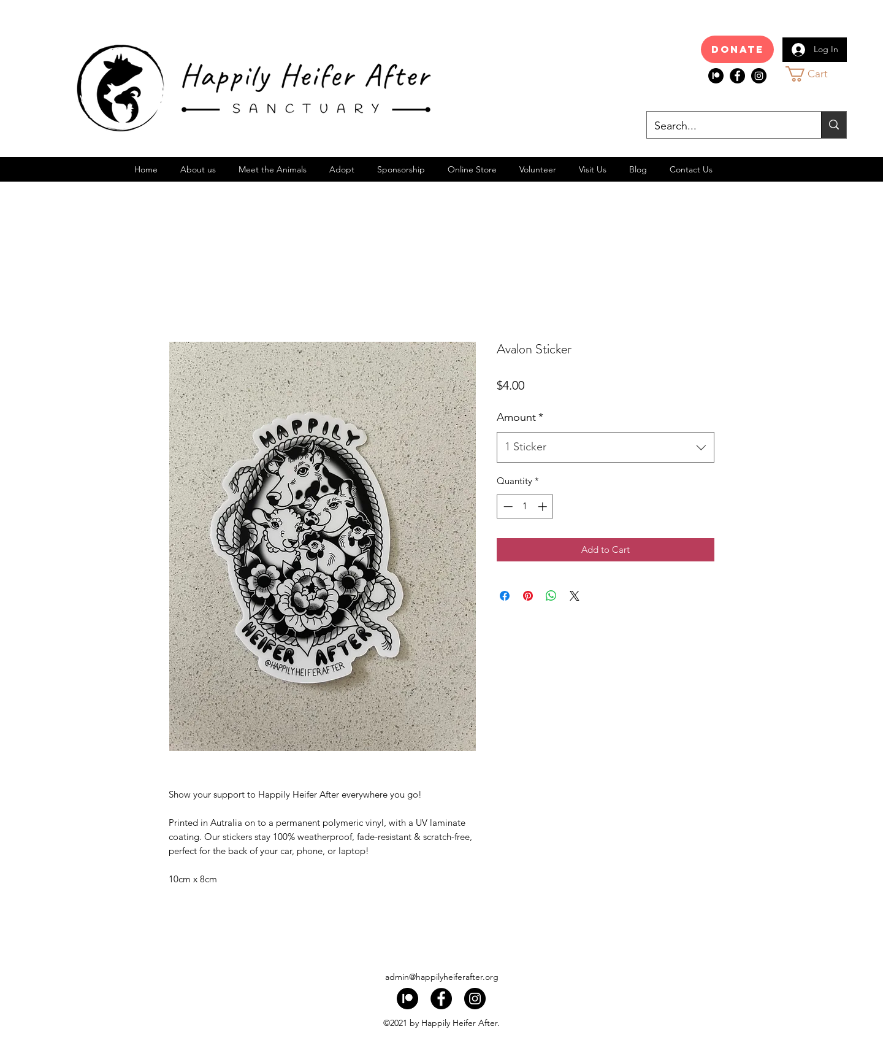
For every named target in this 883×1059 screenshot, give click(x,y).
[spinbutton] (525, 506)
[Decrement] (507, 506)
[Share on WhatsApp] (551, 595)
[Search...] (724, 126)
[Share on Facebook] (504, 595)
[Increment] (543, 506)
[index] (716, 75)
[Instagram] (758, 75)
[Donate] (737, 49)
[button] (818, 74)
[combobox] (605, 447)
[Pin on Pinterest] (528, 595)
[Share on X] (574, 595)
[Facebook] (737, 75)
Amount (520, 417)
